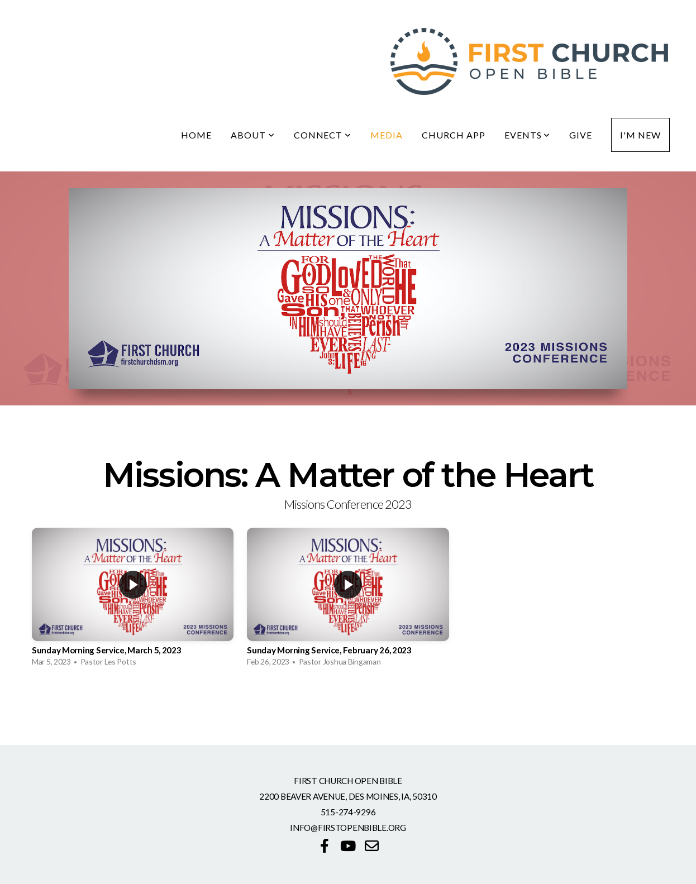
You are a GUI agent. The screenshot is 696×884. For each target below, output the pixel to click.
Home (196, 135)
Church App (453, 135)
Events (527, 135)
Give (580, 135)
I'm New (640, 135)
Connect (323, 135)
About (253, 135)
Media (386, 135)
